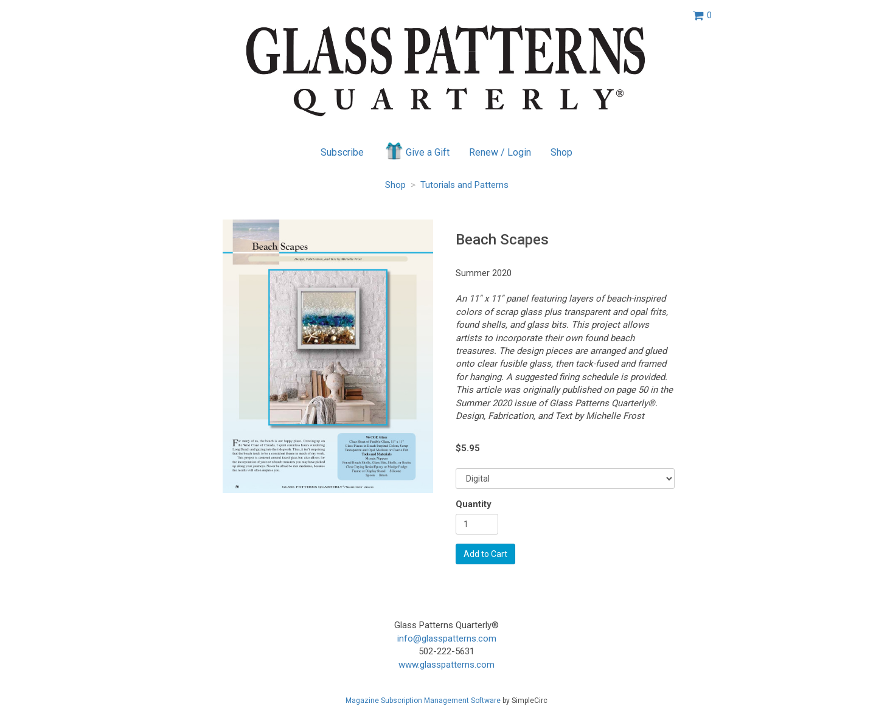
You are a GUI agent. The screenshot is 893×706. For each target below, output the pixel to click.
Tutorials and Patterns (464, 184)
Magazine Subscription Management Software (423, 700)
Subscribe (342, 152)
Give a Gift (416, 151)
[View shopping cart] (702, 15)
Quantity (474, 504)
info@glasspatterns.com (446, 638)
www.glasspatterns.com (446, 664)
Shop (561, 152)
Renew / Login (500, 152)
